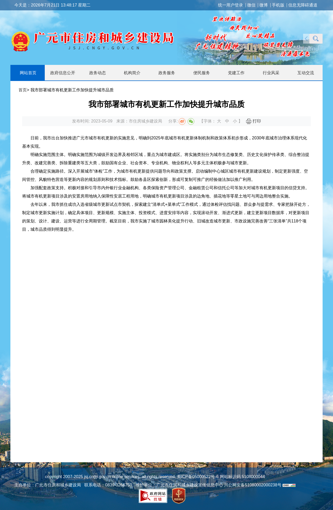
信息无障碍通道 (302, 5)
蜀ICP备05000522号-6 (197, 476)
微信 (251, 5)
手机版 (278, 5)
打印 (253, 121)
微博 (263, 5)
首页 (22, 90)
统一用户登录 (230, 5)
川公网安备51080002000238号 (252, 485)
